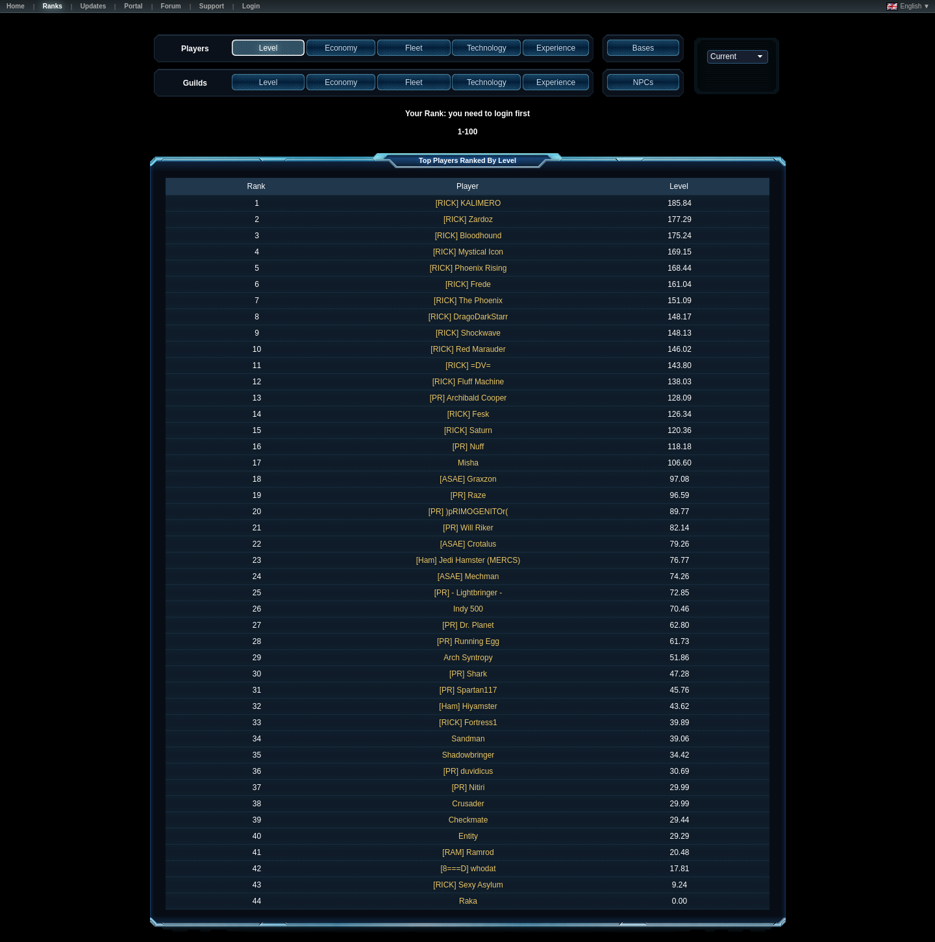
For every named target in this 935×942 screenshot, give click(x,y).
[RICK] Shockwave (468, 333)
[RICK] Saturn (468, 430)
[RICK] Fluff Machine (468, 381)
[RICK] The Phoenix (468, 300)
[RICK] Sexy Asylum (468, 884)
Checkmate (468, 819)
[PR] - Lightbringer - (468, 592)
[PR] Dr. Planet (467, 625)
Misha (468, 462)
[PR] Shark (468, 673)
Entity (468, 836)
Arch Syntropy (467, 657)
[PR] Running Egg (468, 641)
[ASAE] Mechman (468, 576)
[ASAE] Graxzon (468, 479)
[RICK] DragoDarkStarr (468, 316)
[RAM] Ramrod (467, 852)
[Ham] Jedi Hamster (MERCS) (468, 560)
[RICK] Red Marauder (467, 349)
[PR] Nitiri (468, 787)
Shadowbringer (468, 755)
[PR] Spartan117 (468, 690)
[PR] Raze (468, 495)
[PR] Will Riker (468, 527)
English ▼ (908, 6)
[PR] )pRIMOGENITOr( (468, 511)
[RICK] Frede (468, 284)
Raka (468, 901)
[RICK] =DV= (467, 365)
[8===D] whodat (467, 868)
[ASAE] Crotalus (468, 544)
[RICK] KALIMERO (468, 203)
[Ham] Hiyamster (468, 706)
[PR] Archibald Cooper (468, 398)
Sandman (467, 738)
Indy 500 (468, 609)
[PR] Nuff (468, 446)
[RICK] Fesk (468, 414)
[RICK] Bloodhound (468, 235)
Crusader (468, 803)
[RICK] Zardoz (468, 219)
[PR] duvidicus (468, 771)
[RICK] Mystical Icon (468, 251)
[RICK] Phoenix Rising (468, 268)
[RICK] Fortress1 (468, 722)
